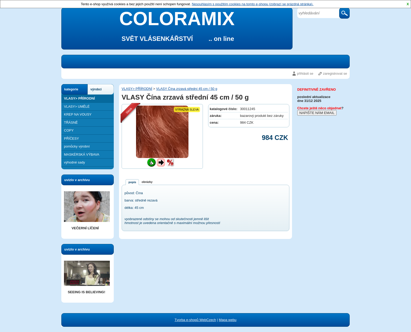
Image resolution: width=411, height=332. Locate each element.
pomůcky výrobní (77, 146)
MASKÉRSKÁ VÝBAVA (81, 154)
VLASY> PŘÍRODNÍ (79, 98)
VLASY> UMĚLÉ (77, 106)
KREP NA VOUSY (77, 114)
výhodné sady (74, 162)
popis (132, 182)
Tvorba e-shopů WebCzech (195, 320)
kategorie (71, 89)
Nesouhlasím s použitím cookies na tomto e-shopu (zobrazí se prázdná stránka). (252, 4)
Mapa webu (227, 320)
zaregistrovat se (335, 73)
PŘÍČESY (71, 138)
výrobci (96, 89)
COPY (69, 130)
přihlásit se (305, 73)
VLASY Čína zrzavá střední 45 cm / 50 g (186, 89)
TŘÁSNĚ (71, 122)
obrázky (147, 181)
